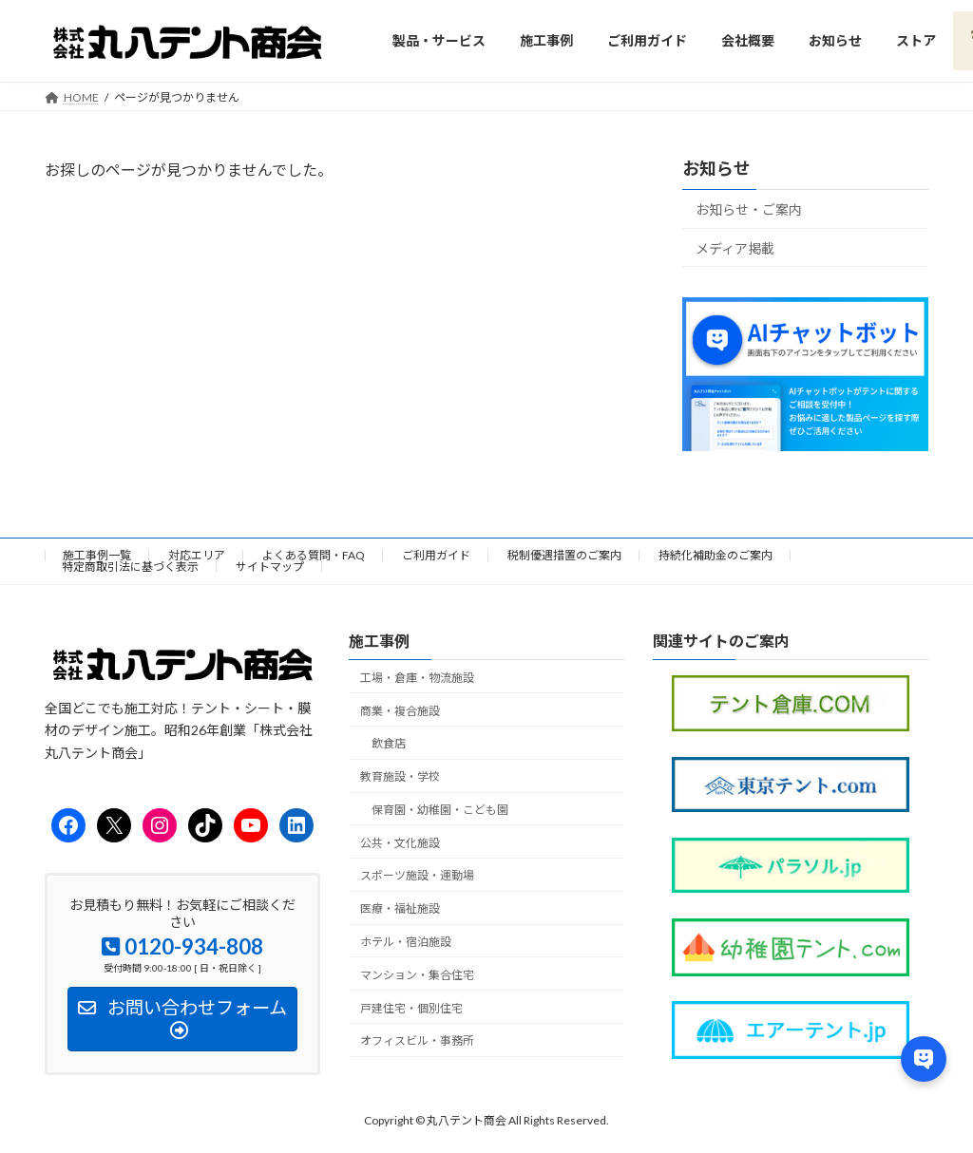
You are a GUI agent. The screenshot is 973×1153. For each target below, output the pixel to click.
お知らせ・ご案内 (749, 209)
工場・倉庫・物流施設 (417, 678)
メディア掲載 (735, 247)
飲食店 (389, 743)
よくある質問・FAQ (313, 555)
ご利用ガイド (436, 555)
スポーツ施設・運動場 (417, 876)
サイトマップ (270, 566)
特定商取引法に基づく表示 (130, 566)
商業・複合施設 (400, 711)
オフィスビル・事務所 (417, 1041)
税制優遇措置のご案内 (564, 555)
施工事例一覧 (97, 555)
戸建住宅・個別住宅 (411, 1008)
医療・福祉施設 (400, 908)
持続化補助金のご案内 (715, 555)
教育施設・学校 (400, 776)
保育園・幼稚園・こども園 (440, 810)
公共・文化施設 (400, 843)
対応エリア (196, 555)
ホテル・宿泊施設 (405, 942)
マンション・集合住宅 (417, 975)
